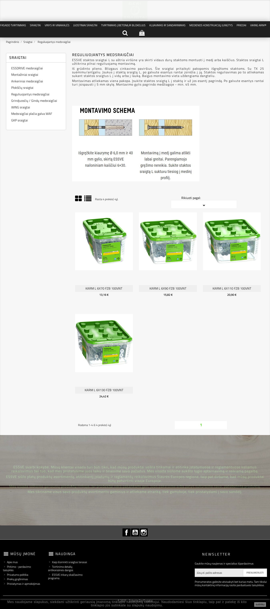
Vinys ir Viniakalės (57, 25)
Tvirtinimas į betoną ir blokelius (123, 25)
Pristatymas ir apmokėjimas (23, 584)
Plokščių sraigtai (22, 88)
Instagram (144, 532)
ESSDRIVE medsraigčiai (27, 69)
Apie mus (12, 562)
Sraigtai (35, 25)
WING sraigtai (20, 108)
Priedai (241, 25)
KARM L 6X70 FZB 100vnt (103, 288)
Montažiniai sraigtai (24, 75)
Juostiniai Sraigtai (85, 25)
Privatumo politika (17, 575)
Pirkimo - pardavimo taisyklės (17, 568)
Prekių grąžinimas (17, 579)
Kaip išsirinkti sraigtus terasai (69, 562)
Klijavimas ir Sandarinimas (167, 25)
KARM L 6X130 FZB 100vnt (104, 390)
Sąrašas (88, 200)
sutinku (260, 604)
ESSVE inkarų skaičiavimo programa (65, 576)
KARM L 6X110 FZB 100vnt (232, 288)
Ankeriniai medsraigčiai (27, 82)
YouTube (135, 532)
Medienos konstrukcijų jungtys (211, 25)
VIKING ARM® (258, 25)
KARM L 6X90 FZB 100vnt (168, 288)
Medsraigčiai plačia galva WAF (31, 114)
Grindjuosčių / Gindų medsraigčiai (34, 101)
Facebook (126, 532)
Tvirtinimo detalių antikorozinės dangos (60, 568)
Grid (78, 198)
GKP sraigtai (19, 121)
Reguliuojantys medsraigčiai (30, 95)
